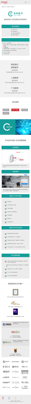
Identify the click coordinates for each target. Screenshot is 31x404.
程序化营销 (12, 6)
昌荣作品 (15, 400)
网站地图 (19, 400)
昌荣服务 (8, 6)
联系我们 (12, 400)
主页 (5, 6)
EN (28, 1)
